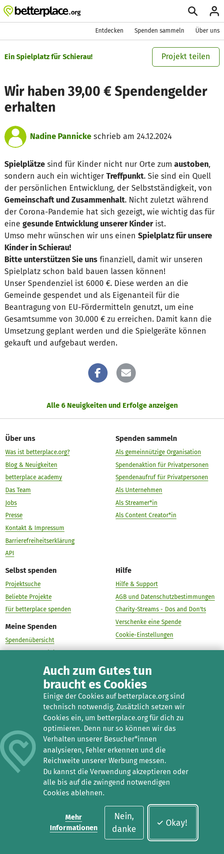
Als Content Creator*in (146, 515)
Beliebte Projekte (28, 596)
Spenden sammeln (159, 30)
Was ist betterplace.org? (37, 451)
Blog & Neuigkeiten (31, 464)
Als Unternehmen (139, 489)
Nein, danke (124, 822)
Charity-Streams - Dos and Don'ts (161, 609)
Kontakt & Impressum (34, 527)
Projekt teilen (185, 56)
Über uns (207, 30)
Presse (13, 515)
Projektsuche (23, 583)
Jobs (11, 502)
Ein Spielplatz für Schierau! (48, 57)
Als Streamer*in (136, 502)
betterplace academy (33, 477)
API (9, 553)
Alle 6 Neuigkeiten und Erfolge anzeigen (112, 405)
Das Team (18, 489)
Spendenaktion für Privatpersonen (162, 464)
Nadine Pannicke (60, 136)
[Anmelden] (214, 11)
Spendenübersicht (29, 639)
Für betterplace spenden (38, 609)
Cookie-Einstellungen (144, 634)
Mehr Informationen (73, 822)
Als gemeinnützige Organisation (158, 451)
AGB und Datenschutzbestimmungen (165, 596)
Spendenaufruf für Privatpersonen (162, 477)
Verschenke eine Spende (148, 621)
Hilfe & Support (137, 583)
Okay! (172, 823)
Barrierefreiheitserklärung (40, 540)
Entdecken (109, 30)
